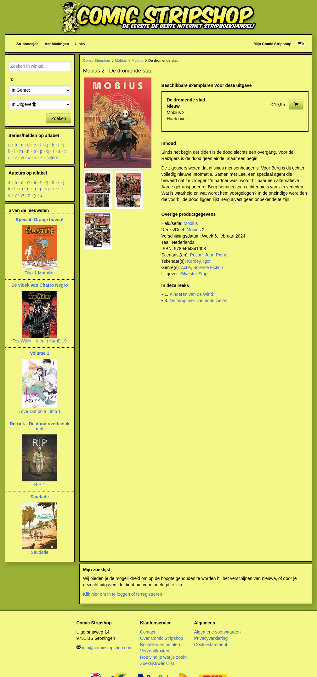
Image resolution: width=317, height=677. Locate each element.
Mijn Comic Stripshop (273, 44)
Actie (186, 267)
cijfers (52, 157)
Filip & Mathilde (40, 272)
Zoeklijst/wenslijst (157, 663)
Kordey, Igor (199, 261)
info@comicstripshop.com (107, 647)
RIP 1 (39, 484)
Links (80, 44)
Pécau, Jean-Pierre (209, 254)
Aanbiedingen (57, 44)
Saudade (40, 496)
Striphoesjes (27, 44)
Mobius (121, 60)
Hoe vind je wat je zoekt (163, 657)
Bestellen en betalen (160, 644)
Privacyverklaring (211, 638)
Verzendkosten (154, 650)
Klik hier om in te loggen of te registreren (122, 594)
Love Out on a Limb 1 (40, 411)
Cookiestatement (210, 644)
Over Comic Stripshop (161, 638)
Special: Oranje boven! (40, 219)
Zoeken (58, 118)
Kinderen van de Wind (191, 294)
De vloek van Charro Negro (39, 285)
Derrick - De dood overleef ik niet (40, 426)
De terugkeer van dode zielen (198, 300)
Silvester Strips (194, 273)
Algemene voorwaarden (217, 631)
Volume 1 (39, 353)
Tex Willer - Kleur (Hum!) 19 (40, 340)
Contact (147, 631)
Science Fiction (208, 267)
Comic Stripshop (96, 60)
